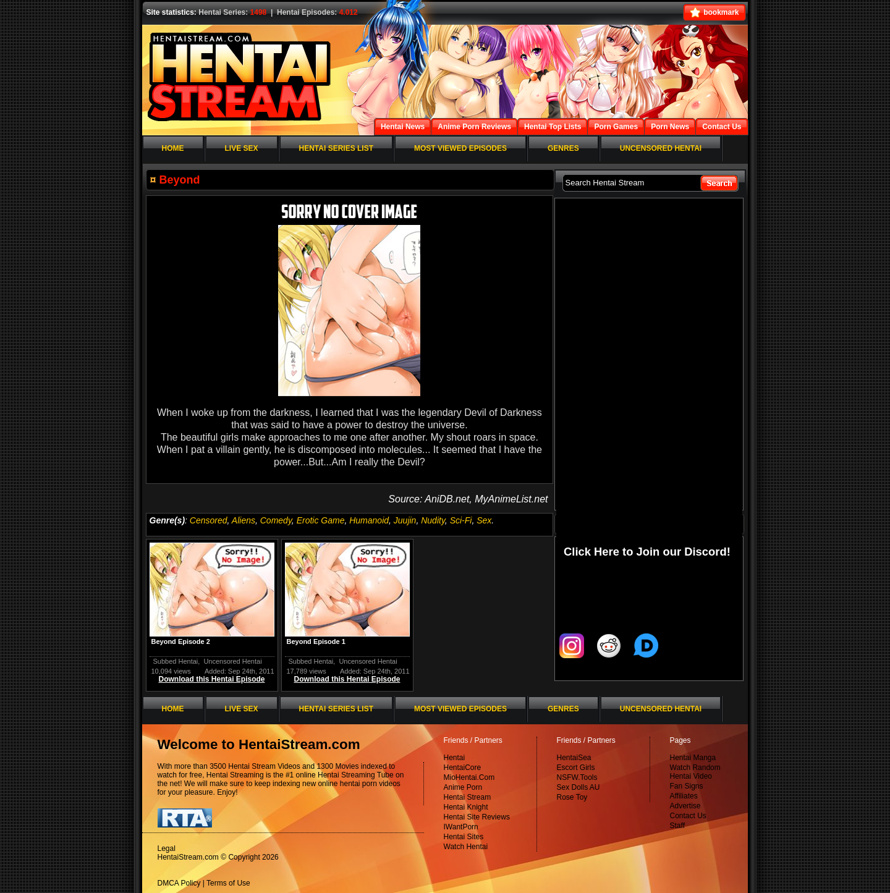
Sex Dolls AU (578, 787)
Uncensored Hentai (232, 661)
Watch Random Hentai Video (695, 772)
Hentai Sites (464, 836)
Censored (208, 520)
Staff (677, 825)
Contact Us (688, 815)
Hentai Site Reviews (477, 817)
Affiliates (684, 796)
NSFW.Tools (577, 777)
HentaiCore (462, 767)
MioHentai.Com (469, 777)
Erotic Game (321, 520)
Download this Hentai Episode (211, 679)
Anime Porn (463, 787)
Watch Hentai (466, 846)
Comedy (276, 520)
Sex (484, 520)
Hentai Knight (466, 807)
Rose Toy (572, 797)
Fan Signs (686, 786)
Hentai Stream (467, 797)
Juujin (405, 520)
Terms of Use (228, 883)
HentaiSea (574, 757)
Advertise (685, 806)
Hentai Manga (693, 757)
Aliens (243, 520)
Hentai (454, 757)
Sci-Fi (461, 520)
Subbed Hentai (175, 661)
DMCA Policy (179, 883)
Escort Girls (576, 767)
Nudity (433, 520)
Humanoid (369, 520)
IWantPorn (461, 827)
